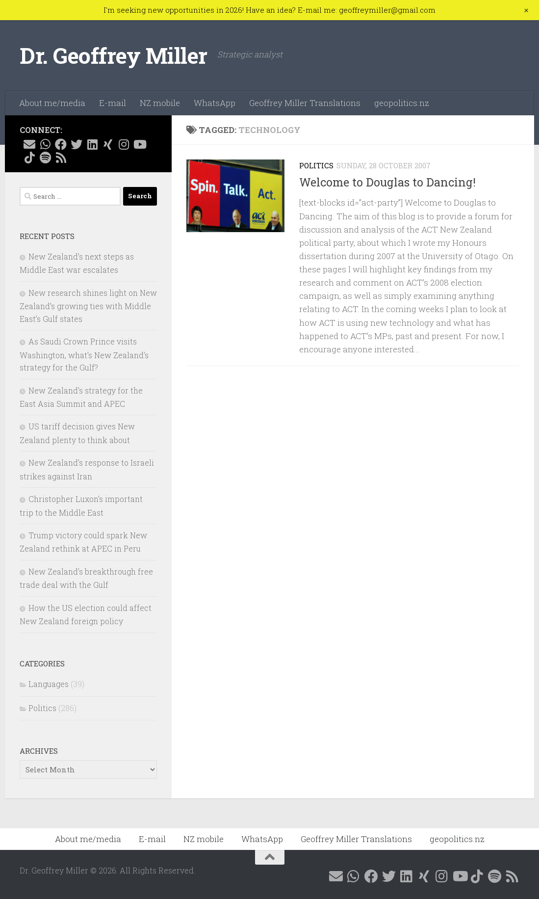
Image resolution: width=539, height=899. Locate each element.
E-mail (112, 102)
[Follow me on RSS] (61, 157)
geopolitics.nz (401, 102)
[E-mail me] (29, 144)
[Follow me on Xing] (108, 144)
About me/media (52, 102)
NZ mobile (160, 102)
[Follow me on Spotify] (45, 157)
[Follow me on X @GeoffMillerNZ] (76, 144)
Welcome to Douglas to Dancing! (387, 182)
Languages (48, 684)
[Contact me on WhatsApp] (45, 144)
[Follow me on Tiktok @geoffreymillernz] (29, 157)
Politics (316, 165)
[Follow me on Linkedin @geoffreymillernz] (92, 144)
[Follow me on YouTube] (139, 144)
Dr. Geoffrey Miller (113, 55)
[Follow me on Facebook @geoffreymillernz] (61, 144)
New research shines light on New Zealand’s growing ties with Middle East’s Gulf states (88, 306)
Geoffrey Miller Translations (304, 102)
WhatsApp (214, 102)
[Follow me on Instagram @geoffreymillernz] (123, 144)
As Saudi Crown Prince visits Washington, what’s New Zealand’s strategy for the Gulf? (84, 354)
